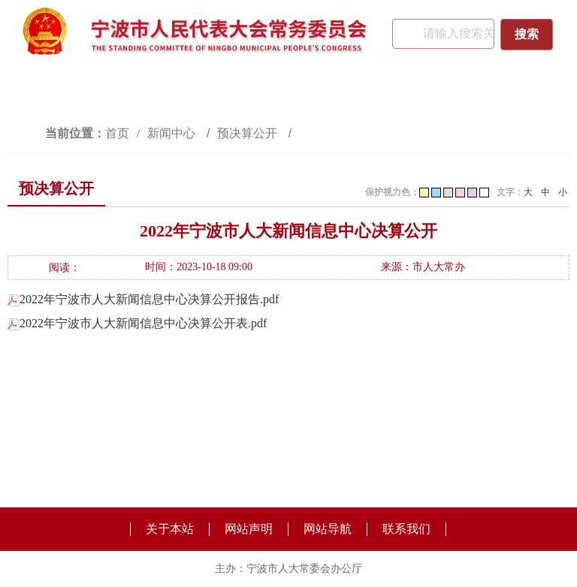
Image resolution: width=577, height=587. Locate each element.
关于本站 (170, 528)
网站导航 (328, 528)
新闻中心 (172, 133)
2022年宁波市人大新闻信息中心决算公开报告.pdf (143, 299)
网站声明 (249, 528)
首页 (117, 133)
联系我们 (406, 528)
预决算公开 (248, 133)
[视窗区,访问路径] (288, 133)
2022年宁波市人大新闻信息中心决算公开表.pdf (137, 323)
